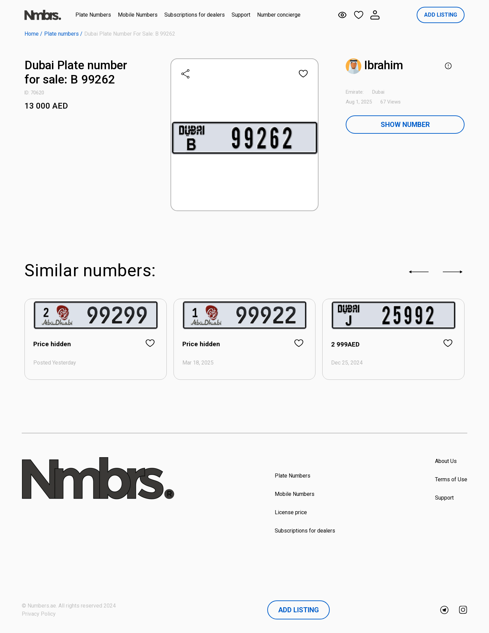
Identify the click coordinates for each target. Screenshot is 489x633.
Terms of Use (451, 479)
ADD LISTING (440, 15)
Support (241, 15)
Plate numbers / (63, 34)
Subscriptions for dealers (194, 15)
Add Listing (298, 610)
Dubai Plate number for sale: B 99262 (129, 34)
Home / (33, 34)
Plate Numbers (93, 15)
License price (291, 512)
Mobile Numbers (138, 15)
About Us (446, 461)
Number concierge (279, 15)
